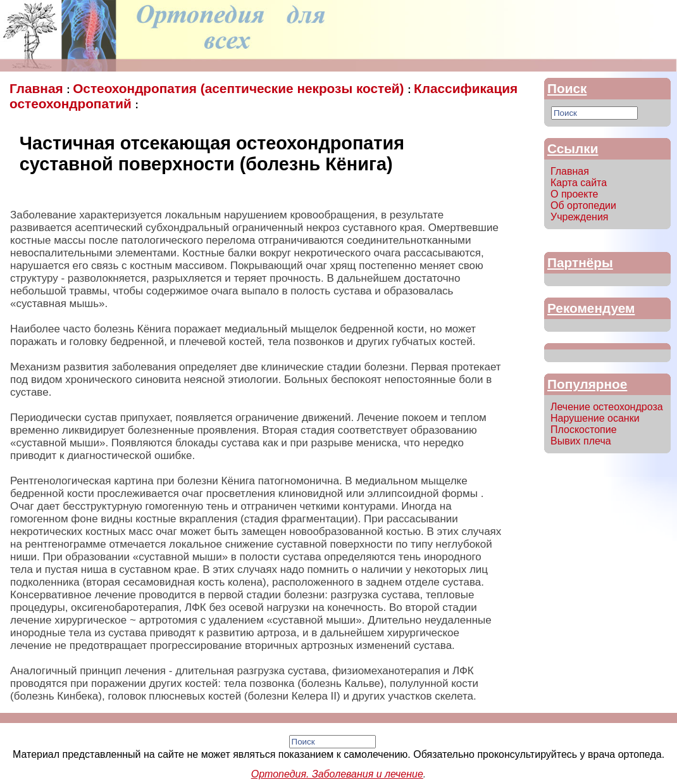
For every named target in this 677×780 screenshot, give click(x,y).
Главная (37, 88)
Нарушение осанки (595, 418)
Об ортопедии (583, 205)
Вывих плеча (580, 441)
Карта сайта (578, 182)
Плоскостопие (583, 429)
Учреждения (579, 216)
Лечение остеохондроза (606, 406)
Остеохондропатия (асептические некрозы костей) (240, 88)
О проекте (574, 194)
